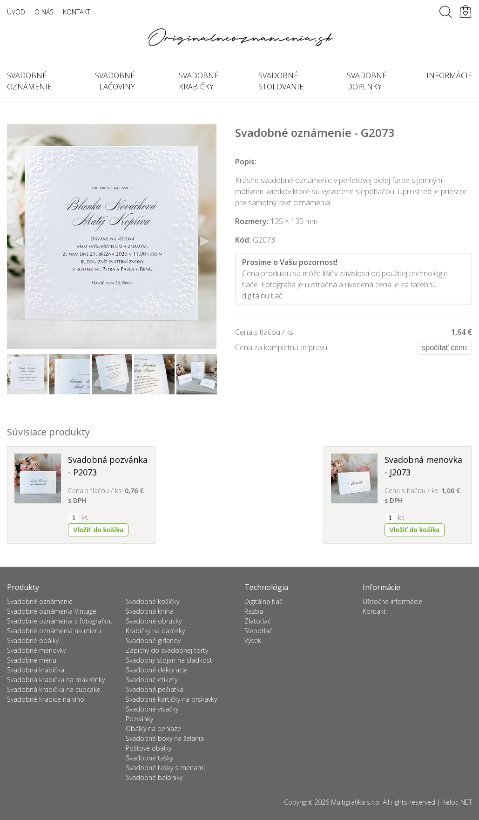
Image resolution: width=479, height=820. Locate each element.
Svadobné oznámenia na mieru (54, 630)
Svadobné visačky (152, 709)
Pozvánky (139, 718)
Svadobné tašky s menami (165, 767)
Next (204, 242)
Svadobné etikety (151, 679)
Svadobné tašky (149, 757)
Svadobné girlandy (153, 640)
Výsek (252, 640)
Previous (19, 242)
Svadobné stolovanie (281, 81)
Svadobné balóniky (154, 777)
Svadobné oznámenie (40, 601)
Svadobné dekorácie (157, 669)
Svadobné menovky (36, 650)
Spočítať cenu (444, 348)
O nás (44, 11)
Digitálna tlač (263, 601)
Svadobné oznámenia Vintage (51, 611)
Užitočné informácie (392, 601)
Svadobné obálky (33, 640)
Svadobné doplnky (366, 81)
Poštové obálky (148, 748)
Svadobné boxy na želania (165, 738)
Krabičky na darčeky (155, 630)
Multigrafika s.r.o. (356, 802)
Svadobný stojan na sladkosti (170, 660)
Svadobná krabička (35, 669)
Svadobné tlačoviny (115, 81)
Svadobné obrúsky (154, 621)
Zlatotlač (257, 621)
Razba (253, 611)
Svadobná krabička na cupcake (54, 689)
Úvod (16, 11)
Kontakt (76, 11)
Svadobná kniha (150, 611)
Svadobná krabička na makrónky (56, 679)
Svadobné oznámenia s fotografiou (60, 621)
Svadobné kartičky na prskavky (171, 699)
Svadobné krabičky (198, 81)
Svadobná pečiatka (154, 689)
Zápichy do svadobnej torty (167, 650)
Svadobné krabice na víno (45, 699)
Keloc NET (457, 802)
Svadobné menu (31, 660)
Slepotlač (258, 630)
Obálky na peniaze (153, 728)
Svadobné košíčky (152, 601)
